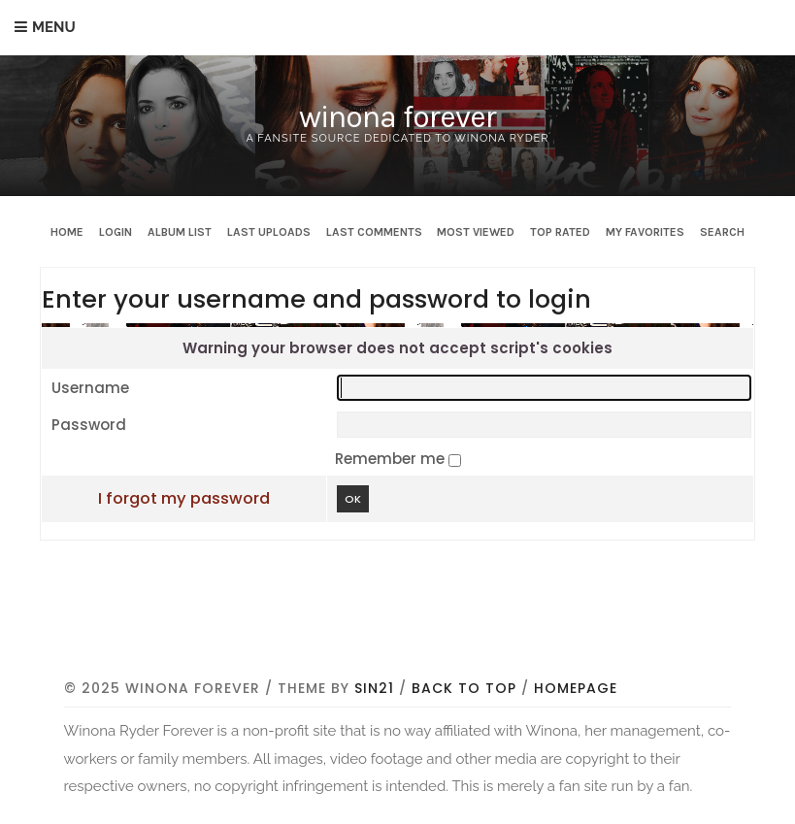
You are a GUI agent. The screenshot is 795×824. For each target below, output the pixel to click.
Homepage (575, 688)
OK (353, 499)
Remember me (391, 458)
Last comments (374, 232)
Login (115, 232)
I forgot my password (184, 498)
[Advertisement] (417, 621)
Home (66, 232)
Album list (180, 232)
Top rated (560, 232)
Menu (54, 27)
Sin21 (374, 688)
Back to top (464, 688)
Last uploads (269, 232)
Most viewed (475, 232)
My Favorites (645, 232)
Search (722, 232)
